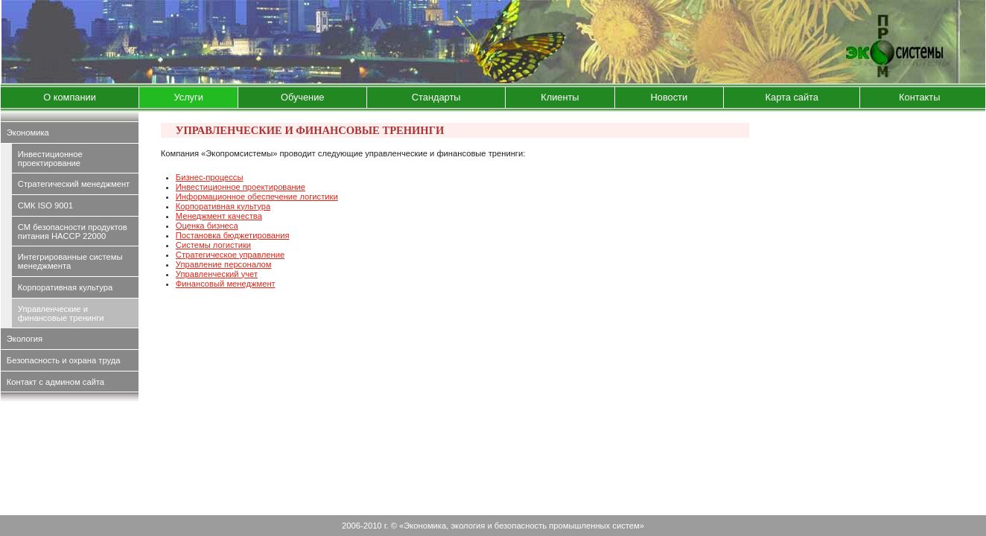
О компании (69, 97)
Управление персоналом (224, 264)
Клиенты (560, 97)
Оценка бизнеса (207, 225)
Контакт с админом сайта (55, 381)
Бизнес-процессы (210, 177)
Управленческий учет (217, 273)
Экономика (28, 132)
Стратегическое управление (230, 254)
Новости (669, 97)
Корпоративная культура (65, 287)
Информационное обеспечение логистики (257, 196)
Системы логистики (213, 244)
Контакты (919, 97)
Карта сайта (792, 97)
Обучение (303, 97)
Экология (24, 338)
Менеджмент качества (219, 215)
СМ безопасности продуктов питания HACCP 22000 (72, 231)
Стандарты (436, 97)
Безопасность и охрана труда (64, 360)
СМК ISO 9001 (45, 205)
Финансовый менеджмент (226, 283)
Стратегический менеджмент (74, 183)
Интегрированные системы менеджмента (70, 261)
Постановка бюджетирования (233, 235)
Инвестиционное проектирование (50, 159)
